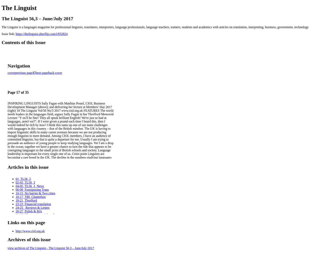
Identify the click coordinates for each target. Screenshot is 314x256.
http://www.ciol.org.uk (30, 231)
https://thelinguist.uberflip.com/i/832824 (42, 34)
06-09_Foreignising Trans (32, 189)
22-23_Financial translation (33, 204)
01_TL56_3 (23, 179)
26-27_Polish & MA (29, 211)
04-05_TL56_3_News (30, 186)
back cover (55, 72)
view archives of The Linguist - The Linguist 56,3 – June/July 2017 (51, 248)
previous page (24, 72)
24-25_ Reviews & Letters (32, 207)
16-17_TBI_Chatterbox (31, 197)
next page (42, 72)
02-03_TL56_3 (25, 182)
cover (11, 72)
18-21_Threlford (26, 200)
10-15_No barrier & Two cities (35, 193)
